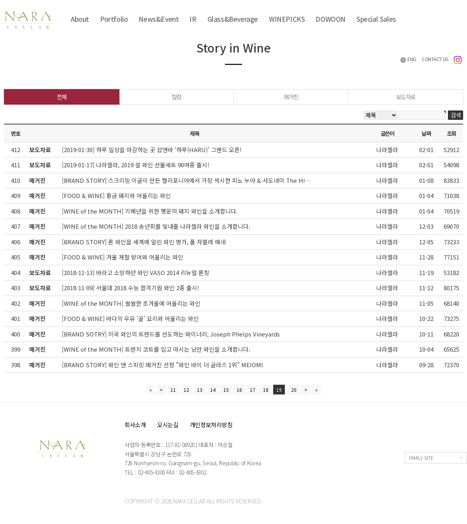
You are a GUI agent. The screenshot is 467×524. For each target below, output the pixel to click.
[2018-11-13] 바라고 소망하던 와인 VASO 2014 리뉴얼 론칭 (135, 272)
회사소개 (135, 425)
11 (173, 389)
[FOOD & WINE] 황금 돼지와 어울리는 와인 (116, 195)
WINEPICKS (287, 19)
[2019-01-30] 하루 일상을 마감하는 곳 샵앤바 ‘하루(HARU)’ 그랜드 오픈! (152, 149)
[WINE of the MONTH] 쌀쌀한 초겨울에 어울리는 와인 (131, 303)
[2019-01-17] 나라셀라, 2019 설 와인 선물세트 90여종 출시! (135, 165)
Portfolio (114, 19)
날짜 (425, 133)
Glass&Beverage (232, 19)
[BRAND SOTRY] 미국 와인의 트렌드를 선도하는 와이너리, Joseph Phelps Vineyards (171, 334)
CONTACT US (435, 59)
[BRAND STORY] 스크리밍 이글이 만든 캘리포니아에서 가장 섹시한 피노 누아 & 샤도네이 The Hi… (186, 180)
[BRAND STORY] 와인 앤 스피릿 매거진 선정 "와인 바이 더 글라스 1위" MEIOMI (162, 365)
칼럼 (176, 97)
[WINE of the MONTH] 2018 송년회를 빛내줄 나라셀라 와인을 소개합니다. (156, 226)
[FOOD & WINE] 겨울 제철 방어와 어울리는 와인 (122, 257)
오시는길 (168, 425)
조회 (451, 133)
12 (186, 389)
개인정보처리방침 (211, 425)
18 (266, 389)
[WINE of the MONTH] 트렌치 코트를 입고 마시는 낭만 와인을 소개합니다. (156, 349)
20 (294, 389)
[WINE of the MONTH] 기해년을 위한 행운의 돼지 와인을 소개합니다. (150, 211)
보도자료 (406, 97)
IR (193, 19)
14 (213, 389)
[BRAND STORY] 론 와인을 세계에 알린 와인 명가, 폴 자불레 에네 (144, 242)
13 (199, 389)
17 (252, 389)
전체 (62, 97)
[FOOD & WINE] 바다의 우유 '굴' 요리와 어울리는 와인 (130, 318)
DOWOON (331, 19)
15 (226, 389)
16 (239, 389)
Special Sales (376, 19)
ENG (408, 59)
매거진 (291, 97)
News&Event (159, 19)
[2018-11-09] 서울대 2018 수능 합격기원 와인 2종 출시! (130, 288)
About (80, 19)
